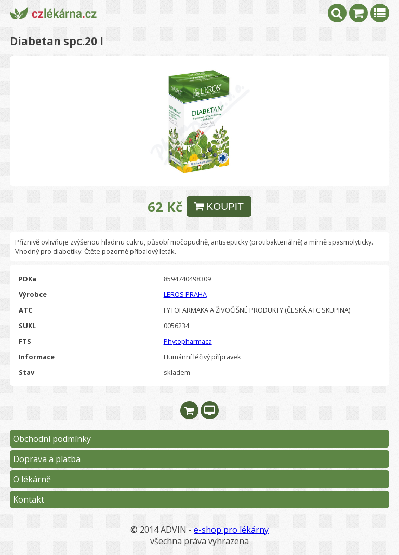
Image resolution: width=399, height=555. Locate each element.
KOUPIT (219, 206)
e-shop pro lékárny (231, 529)
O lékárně (32, 479)
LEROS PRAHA (185, 294)
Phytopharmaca (188, 341)
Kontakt (28, 499)
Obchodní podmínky (52, 438)
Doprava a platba (47, 459)
